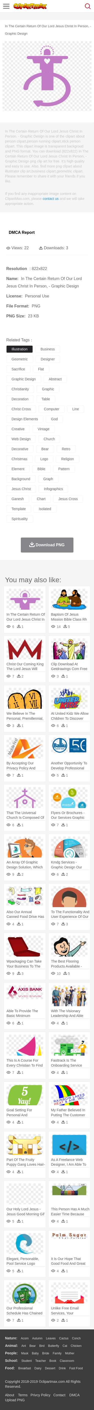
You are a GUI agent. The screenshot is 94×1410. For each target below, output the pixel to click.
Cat (65, 1346)
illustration (20, 349)
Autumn (37, 1338)
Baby (35, 1353)
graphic (48, 389)
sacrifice (18, 369)
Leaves (51, 1338)
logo (44, 459)
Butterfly (53, 1346)
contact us (51, 199)
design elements (25, 419)
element (18, 469)
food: (10, 1368)
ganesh (18, 499)
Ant (23, 1346)
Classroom (67, 1361)
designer (48, 359)
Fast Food (76, 1368)
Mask (24, 1353)
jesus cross (68, 499)
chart (41, 499)
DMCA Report (22, 232)
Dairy (37, 1368)
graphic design (24, 379)
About (9, 1395)
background (21, 479)
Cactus (63, 1338)
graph (48, 479)
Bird (41, 1346)
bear (45, 449)
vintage (43, 429)
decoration (20, 399)
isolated (45, 509)
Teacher (40, 1361)
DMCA (74, 1395)
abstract (55, 379)
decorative (20, 449)
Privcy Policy (40, 1395)
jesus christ (21, 489)
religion (67, 459)
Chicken (76, 1346)
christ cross (21, 409)
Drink (62, 1368)
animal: (11, 1346)
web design (21, 439)
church (49, 439)
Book (52, 1361)
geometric (20, 359)
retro (66, 449)
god (54, 419)
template (19, 509)
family (57, 1353)
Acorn (25, 1338)
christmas (19, 459)
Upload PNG (15, 1400)
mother (69, 1353)
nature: (11, 1338)
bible (41, 469)
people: (11, 1353)
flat (41, 369)
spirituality (20, 519)
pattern (64, 469)
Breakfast (24, 1368)
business (48, 349)
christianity (20, 389)
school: (11, 1361)
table (46, 399)
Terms (23, 1395)
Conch (76, 1338)
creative (18, 429)
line (75, 409)
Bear (32, 1346)
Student (26, 1361)
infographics (53, 489)
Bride (45, 1353)
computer (51, 409)
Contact (59, 1395)
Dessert (50, 1368)
